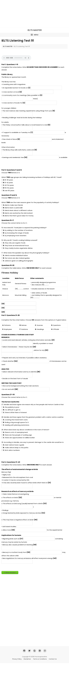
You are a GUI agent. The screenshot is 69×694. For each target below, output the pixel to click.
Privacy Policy (17, 659)
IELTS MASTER (35, 30)
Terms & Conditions (40, 659)
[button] (34, 35)
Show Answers (10, 572)
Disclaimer (27, 659)
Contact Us (53, 659)
